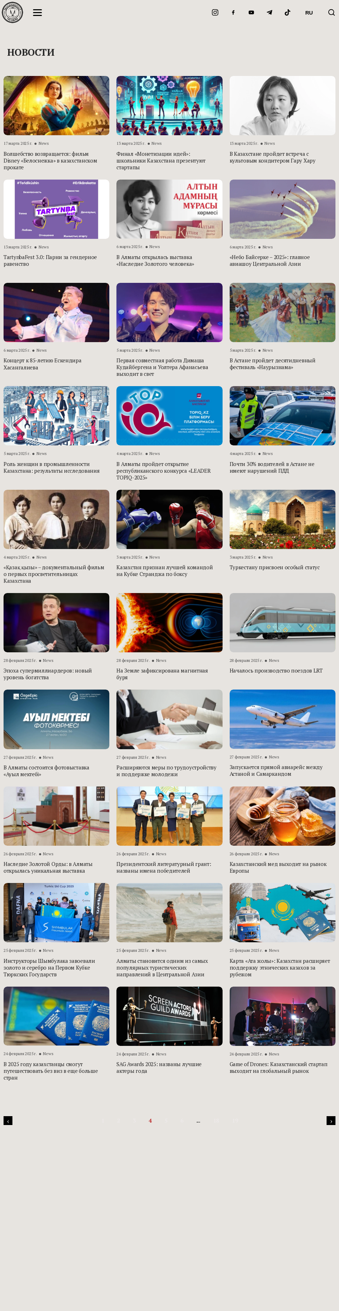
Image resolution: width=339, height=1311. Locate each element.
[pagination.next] (331, 1120)
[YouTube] (251, 12)
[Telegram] (269, 12)
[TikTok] (287, 12)
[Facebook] (233, 12)
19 (235, 1120)
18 (216, 1120)
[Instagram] (215, 12)
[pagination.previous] (8, 1120)
